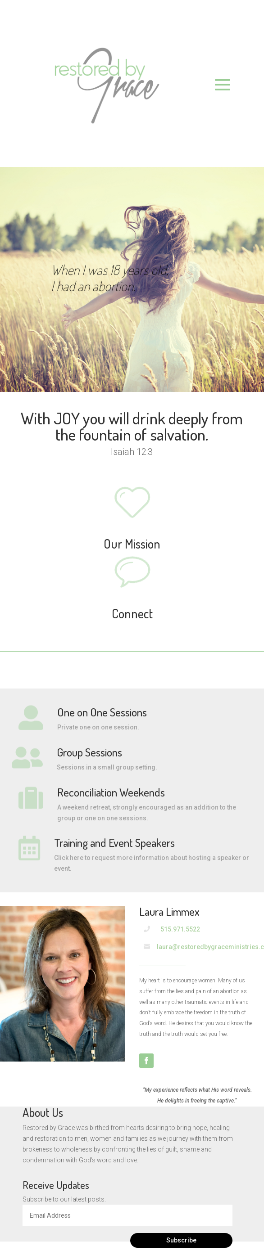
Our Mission (132, 544)
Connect (132, 613)
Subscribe (181, 1240)
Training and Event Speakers (114, 842)
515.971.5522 (180, 929)
